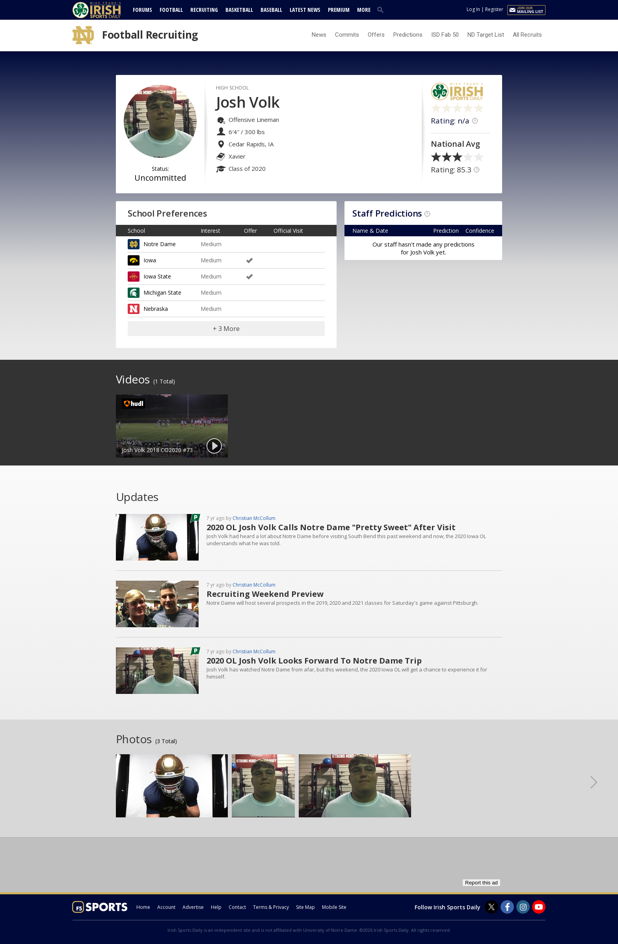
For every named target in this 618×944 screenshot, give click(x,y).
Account (166, 907)
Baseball (271, 9)
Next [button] (600, 782)
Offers (376, 34)
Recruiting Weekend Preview (265, 593)
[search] (382, 9)
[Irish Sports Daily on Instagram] (523, 907)
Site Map (305, 907)
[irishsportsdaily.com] (106, 10)
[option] (172, 426)
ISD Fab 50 (445, 34)
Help (216, 907)
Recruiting (204, 9)
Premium (339, 9)
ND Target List (485, 34)
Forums (142, 9)
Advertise (193, 907)
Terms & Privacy (271, 907)
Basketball (239, 9)
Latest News (305, 9)
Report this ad (481, 883)
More (363, 9)
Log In (473, 9)
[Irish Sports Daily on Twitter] (491, 907)
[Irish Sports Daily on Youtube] (538, 907)
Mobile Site (334, 907)
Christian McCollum (254, 518)
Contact (237, 907)
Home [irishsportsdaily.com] (143, 907)
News (319, 34)
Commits (347, 34)
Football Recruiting (150, 35)
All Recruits (527, 34)
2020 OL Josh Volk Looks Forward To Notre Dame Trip (314, 660)
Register (494, 9)
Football (171, 9)
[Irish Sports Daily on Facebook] (507, 907)
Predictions (408, 34)
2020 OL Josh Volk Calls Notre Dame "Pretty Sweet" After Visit (331, 527)
